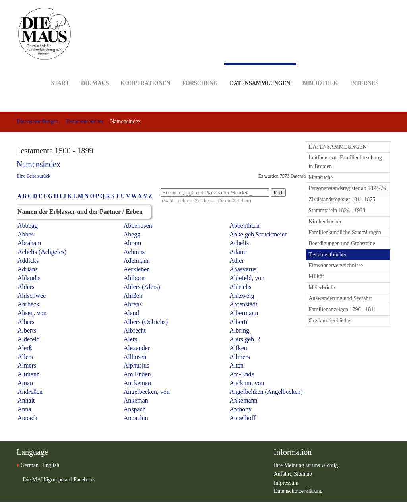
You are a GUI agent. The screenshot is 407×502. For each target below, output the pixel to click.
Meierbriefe (322, 288)
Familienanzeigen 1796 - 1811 (342, 309)
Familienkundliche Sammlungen (345, 232)
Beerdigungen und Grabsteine (342, 243)
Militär (316, 276)
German (30, 465)
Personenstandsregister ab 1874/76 (347, 188)
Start (60, 71)
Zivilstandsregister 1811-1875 (342, 199)
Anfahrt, (284, 474)
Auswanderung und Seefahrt (340, 298)
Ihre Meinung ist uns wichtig (306, 465)
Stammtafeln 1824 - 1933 (337, 210)
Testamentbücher (84, 121)
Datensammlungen (260, 74)
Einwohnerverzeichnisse (336, 265)
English (50, 465)
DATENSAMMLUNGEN (338, 147)
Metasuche (321, 177)
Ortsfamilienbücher (330, 321)
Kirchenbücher (325, 222)
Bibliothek (320, 71)
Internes (364, 71)
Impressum (286, 483)
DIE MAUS (95, 71)
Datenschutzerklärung (298, 491)
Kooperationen (145, 71)
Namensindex (38, 164)
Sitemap (303, 474)
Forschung (199, 71)
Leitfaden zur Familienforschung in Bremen (345, 162)
